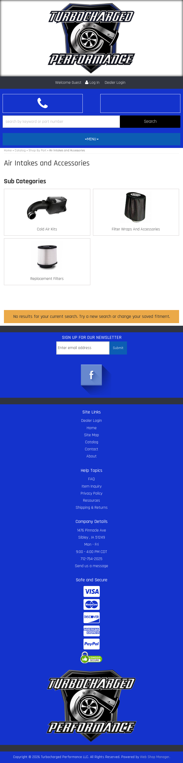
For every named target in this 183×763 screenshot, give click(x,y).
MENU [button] (92, 139)
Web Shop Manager (154, 757)
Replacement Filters (47, 278)
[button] (91, 121)
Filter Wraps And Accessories (136, 229)
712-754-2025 (91, 559)
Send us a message (91, 566)
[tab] (91, 139)
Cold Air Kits (47, 229)
